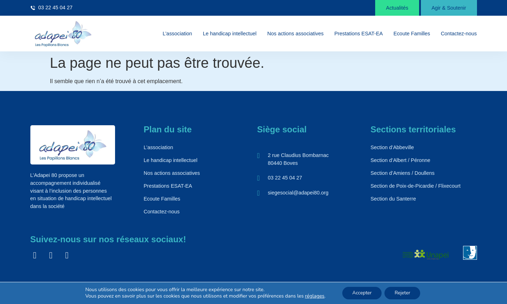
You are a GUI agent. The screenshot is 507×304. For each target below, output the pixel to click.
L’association (177, 33)
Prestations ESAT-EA (358, 33)
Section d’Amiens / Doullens (402, 173)
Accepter (361, 292)
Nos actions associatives (295, 33)
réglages (313, 296)
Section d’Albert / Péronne (400, 160)
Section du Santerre (393, 199)
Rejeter (404, 292)
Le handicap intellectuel (230, 33)
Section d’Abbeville (392, 147)
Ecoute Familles (411, 33)
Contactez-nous (459, 33)
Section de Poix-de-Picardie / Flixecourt (416, 186)
